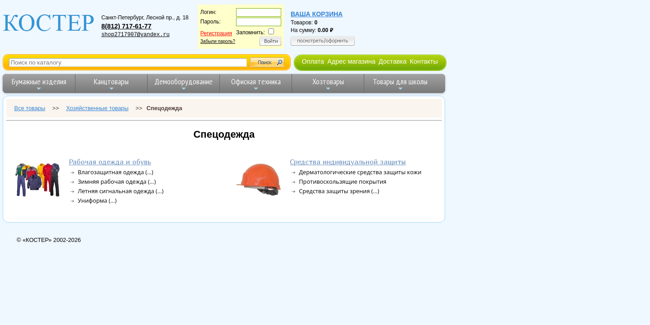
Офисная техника (256, 84)
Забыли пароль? (217, 41)
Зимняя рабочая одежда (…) (117, 181)
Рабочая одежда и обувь (110, 162)
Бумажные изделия (39, 84)
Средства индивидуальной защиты (348, 162)
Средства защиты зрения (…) (339, 191)
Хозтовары (328, 84)
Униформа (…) (97, 200)
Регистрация (216, 33)
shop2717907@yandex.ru (135, 35)
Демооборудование (183, 84)
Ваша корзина (317, 14)
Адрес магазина (351, 61)
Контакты (424, 61)
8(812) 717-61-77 (126, 26)
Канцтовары (111, 84)
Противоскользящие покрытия (342, 181)
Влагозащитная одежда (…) (115, 172)
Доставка (393, 61)
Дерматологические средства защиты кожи (360, 172)
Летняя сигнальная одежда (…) (120, 191)
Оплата (313, 61)
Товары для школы (400, 84)
